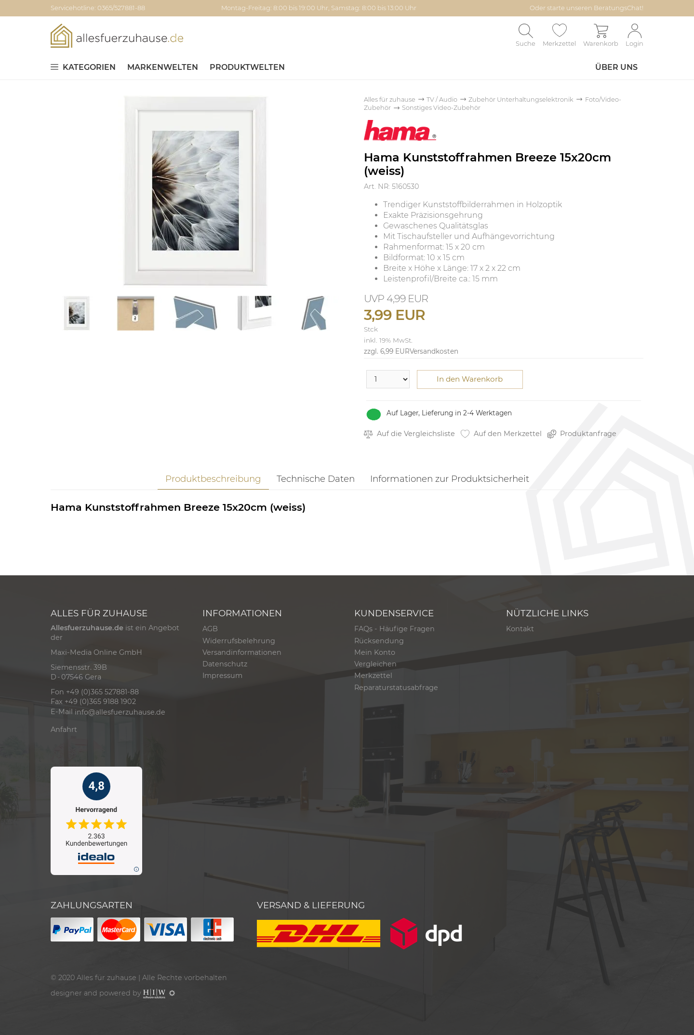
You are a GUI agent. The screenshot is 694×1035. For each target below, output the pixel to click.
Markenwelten (162, 67)
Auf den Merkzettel (501, 433)
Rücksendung (379, 641)
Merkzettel (373, 675)
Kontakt (520, 628)
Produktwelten (247, 67)
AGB (210, 628)
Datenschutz (224, 664)
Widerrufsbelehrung (238, 641)
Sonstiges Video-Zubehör (441, 107)
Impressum (222, 675)
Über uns (616, 67)
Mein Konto (374, 652)
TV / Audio (442, 99)
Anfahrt (64, 729)
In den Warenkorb (470, 379)
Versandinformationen (241, 652)
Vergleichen (375, 664)
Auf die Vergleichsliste (409, 433)
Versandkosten (434, 351)
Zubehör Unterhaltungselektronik (521, 99)
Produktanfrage (582, 433)
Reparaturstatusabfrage (396, 687)
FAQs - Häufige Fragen (394, 628)
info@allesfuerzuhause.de (120, 712)
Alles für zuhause (389, 99)
